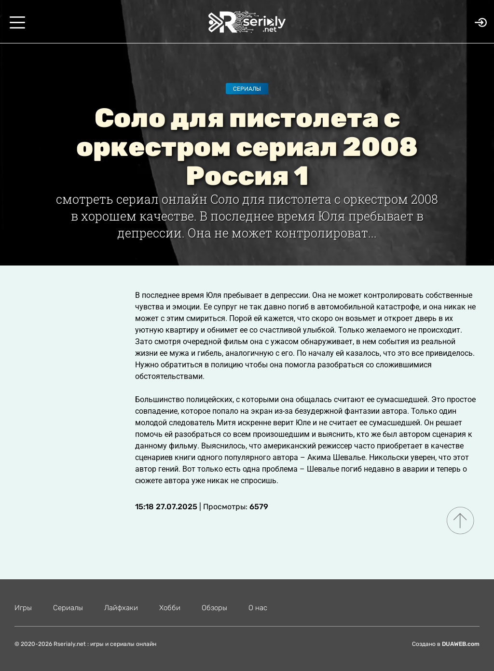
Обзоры (214, 607)
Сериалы (247, 88)
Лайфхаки (121, 607)
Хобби (169, 607)
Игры (23, 607)
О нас (257, 607)
